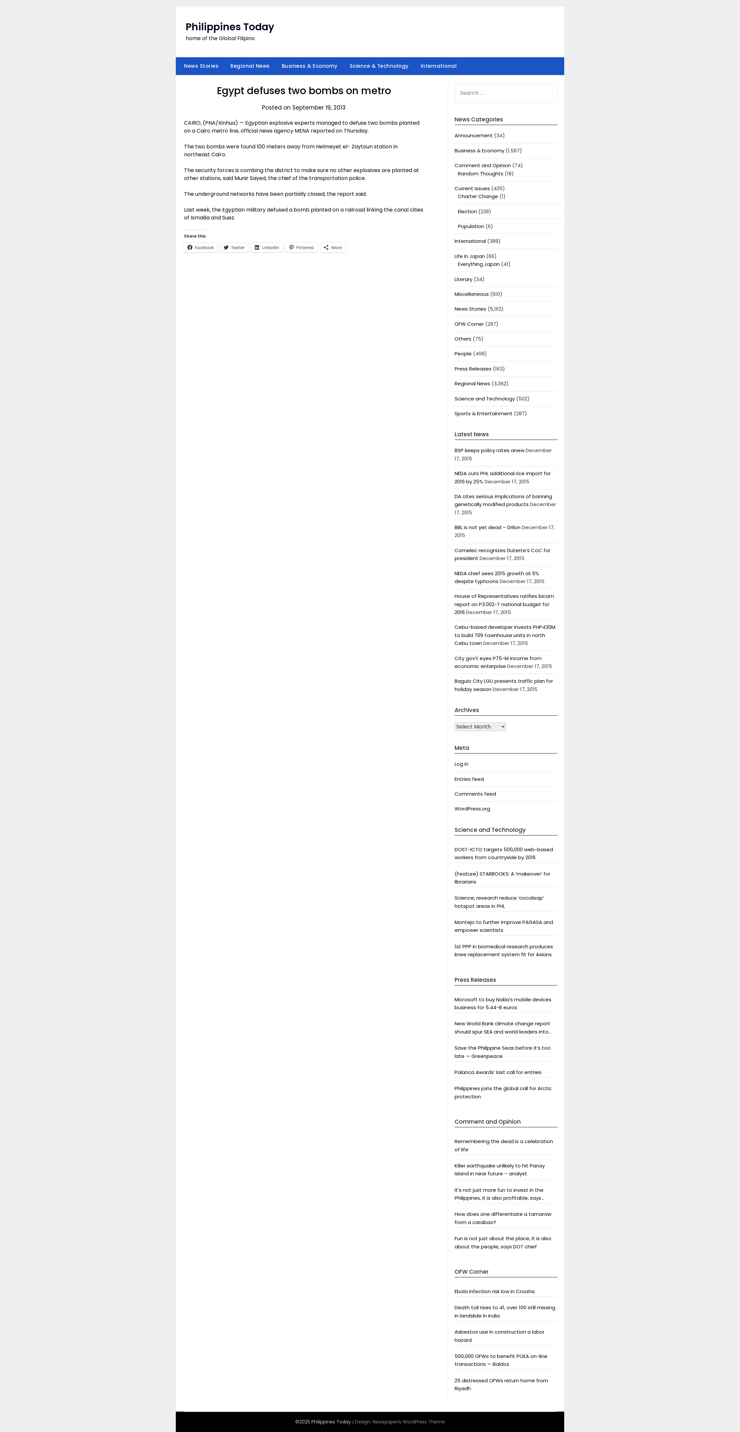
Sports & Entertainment (484, 413)
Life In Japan (470, 256)
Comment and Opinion (483, 165)
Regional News (250, 66)
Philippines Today (230, 27)
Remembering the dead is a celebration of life (504, 1145)
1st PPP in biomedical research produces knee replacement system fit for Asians (504, 950)
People (463, 353)
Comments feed (475, 793)
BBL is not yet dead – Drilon (487, 527)
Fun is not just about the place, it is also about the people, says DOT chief (503, 1242)
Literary (463, 279)
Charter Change (478, 196)
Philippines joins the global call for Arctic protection (503, 1092)
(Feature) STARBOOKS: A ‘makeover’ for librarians (502, 877)
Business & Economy (310, 66)
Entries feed (469, 779)
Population (471, 226)
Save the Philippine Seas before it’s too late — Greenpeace (503, 1051)
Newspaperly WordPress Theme (409, 1422)
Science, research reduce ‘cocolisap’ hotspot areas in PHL (499, 901)
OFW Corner (469, 323)
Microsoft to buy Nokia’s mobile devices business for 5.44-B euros (503, 1003)
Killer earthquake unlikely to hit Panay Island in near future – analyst (500, 1169)
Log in (461, 763)
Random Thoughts (480, 173)
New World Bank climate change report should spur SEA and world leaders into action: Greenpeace (502, 1028)
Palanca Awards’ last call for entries (498, 1072)
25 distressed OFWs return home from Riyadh (501, 1384)
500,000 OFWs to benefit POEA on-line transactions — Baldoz (501, 1360)
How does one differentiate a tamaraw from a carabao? (503, 1218)
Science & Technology (379, 66)
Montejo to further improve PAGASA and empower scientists (504, 926)
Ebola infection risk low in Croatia (495, 1291)
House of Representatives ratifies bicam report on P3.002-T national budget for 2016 (504, 604)
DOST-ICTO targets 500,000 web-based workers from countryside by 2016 (504, 853)
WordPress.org (472, 808)
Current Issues (472, 188)
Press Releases (473, 368)
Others (463, 338)
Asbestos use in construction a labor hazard (499, 1335)
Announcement (474, 135)
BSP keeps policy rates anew (489, 450)
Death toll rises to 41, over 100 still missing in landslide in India (505, 1311)
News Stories (201, 66)
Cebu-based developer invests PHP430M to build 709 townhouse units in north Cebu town (505, 635)
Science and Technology (485, 398)
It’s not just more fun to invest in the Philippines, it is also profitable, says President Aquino (499, 1194)
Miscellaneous (472, 294)
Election (467, 211)
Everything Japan (479, 264)
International (439, 66)
